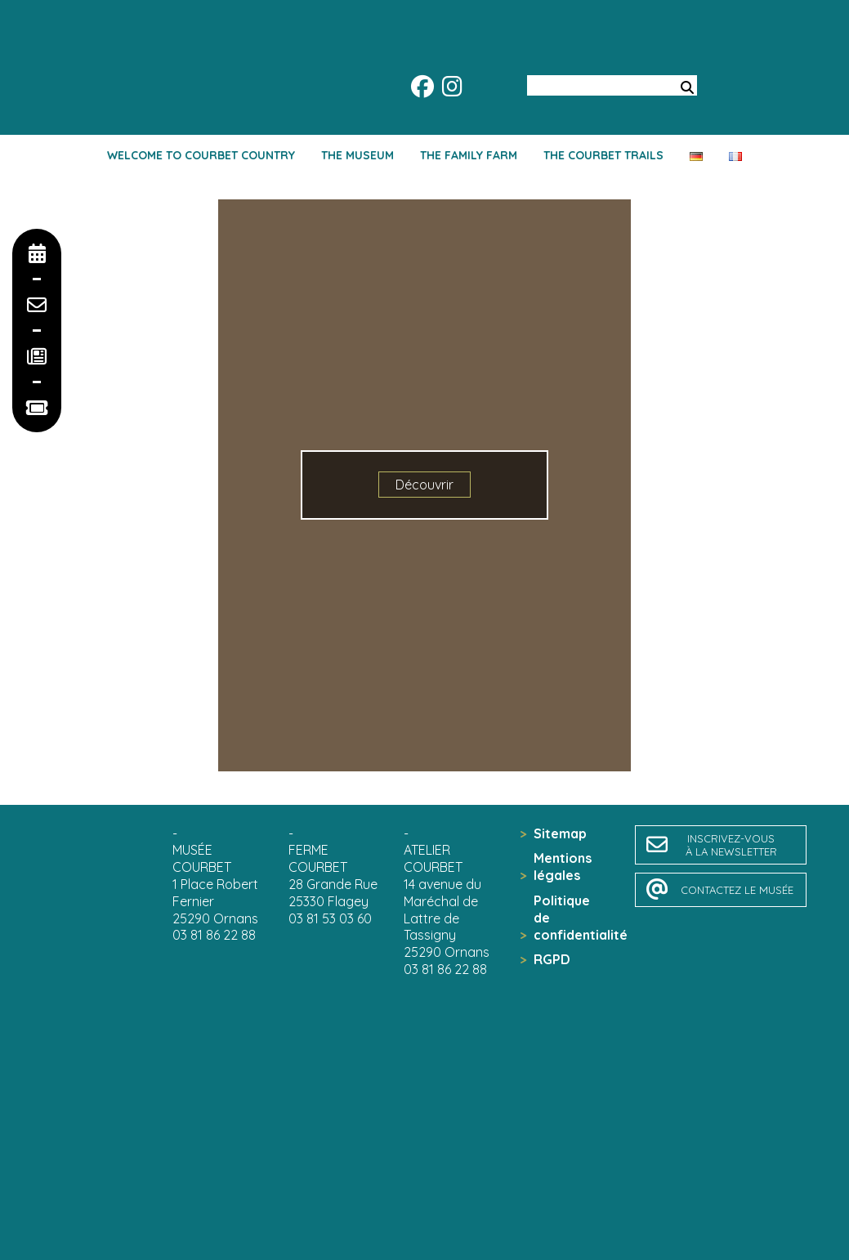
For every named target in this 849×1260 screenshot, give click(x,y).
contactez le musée (737, 889)
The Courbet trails (603, 155)
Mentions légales (563, 866)
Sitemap (560, 833)
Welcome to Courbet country (201, 155)
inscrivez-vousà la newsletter (731, 845)
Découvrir (424, 484)
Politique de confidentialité (569, 917)
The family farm (468, 155)
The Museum (357, 155)
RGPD (552, 959)
